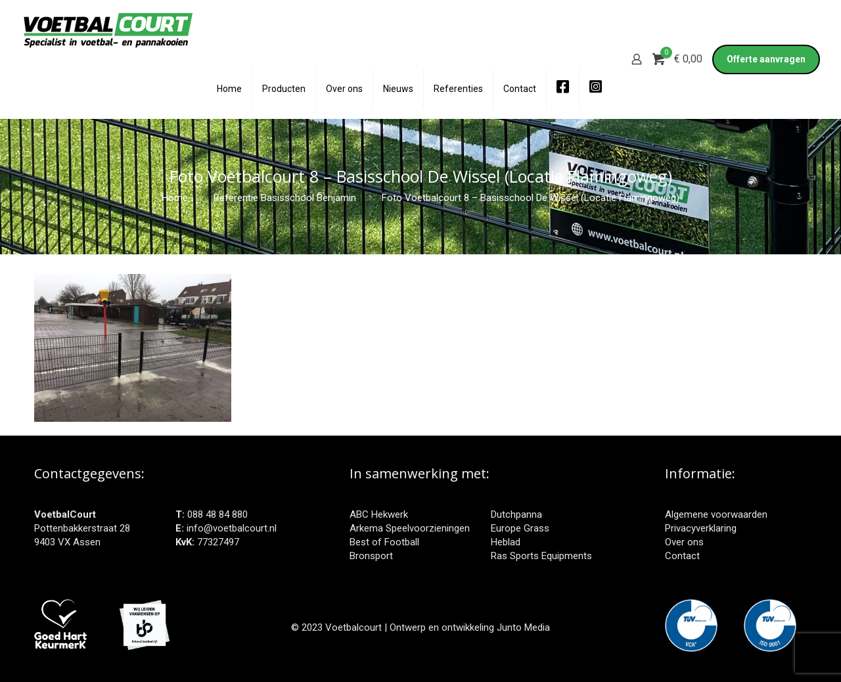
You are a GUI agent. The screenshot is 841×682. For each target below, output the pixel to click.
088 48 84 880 (217, 514)
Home (175, 198)
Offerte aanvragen (766, 59)
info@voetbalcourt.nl (232, 528)
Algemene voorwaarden (716, 514)
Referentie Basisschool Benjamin (285, 198)
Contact (682, 556)
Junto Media (523, 627)
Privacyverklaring (701, 528)
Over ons (684, 542)
